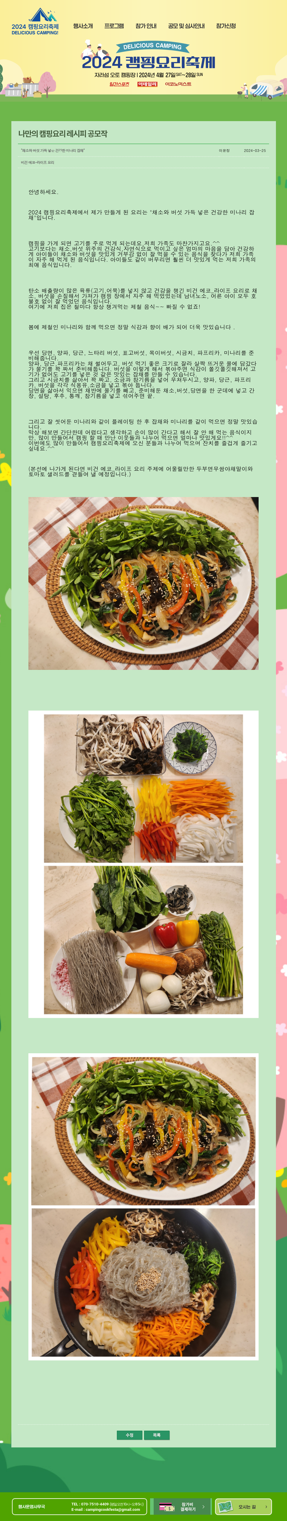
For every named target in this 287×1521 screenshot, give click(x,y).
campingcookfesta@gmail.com (113, 1509)
